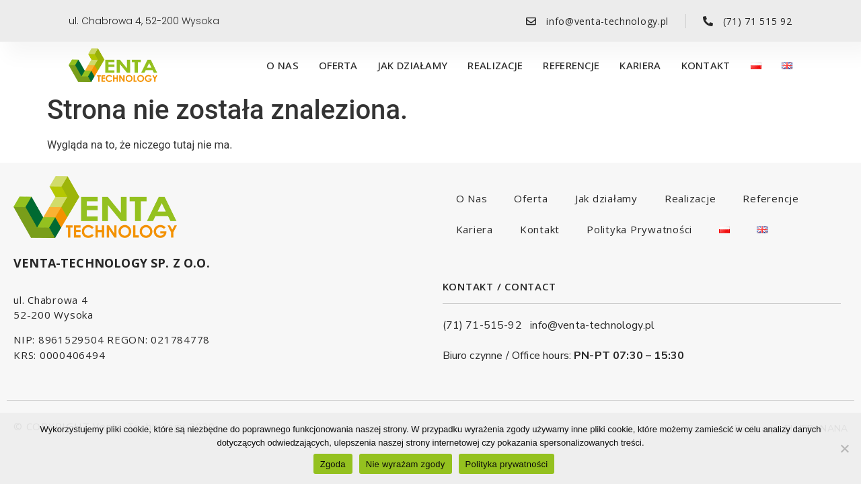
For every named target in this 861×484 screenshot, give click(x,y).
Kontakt (706, 65)
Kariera (640, 65)
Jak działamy (413, 65)
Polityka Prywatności (639, 229)
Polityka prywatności (506, 464)
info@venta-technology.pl (592, 325)
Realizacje (495, 65)
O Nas (282, 65)
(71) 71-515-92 (487, 325)
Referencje (571, 65)
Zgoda (333, 464)
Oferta (338, 65)
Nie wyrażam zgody (405, 464)
